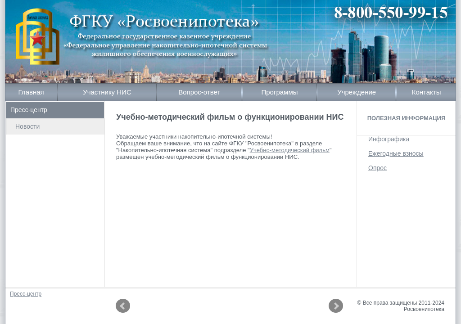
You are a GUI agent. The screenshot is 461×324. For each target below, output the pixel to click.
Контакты (426, 92)
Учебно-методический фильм (290, 150)
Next (336, 306)
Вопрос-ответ (199, 92)
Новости (27, 126)
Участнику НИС (107, 92)
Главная (31, 92)
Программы (279, 92)
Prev (123, 306)
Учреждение (356, 92)
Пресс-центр (28, 109)
